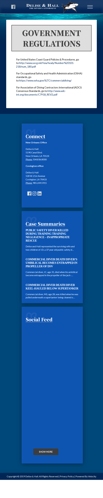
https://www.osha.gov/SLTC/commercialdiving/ (45, 80)
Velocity (92, 476)
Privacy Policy (67, 476)
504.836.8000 (40, 159)
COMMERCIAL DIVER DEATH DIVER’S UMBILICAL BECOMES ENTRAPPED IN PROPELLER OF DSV (51, 263)
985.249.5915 (40, 182)
